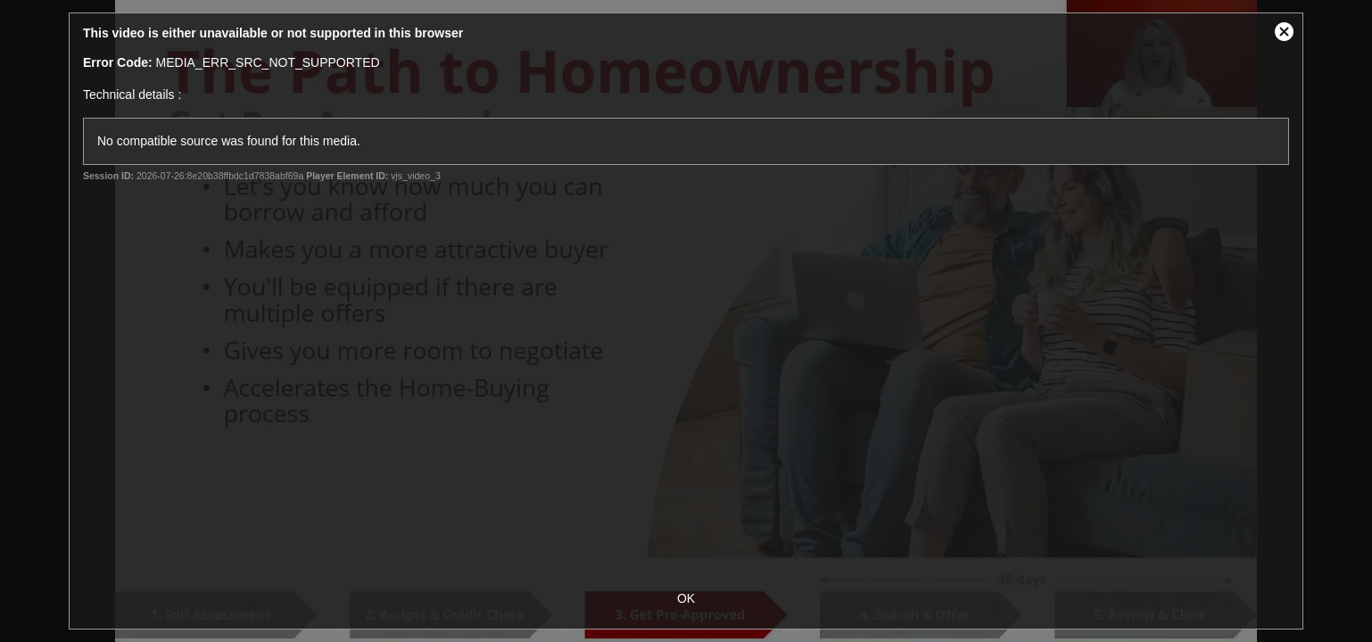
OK (686, 598)
